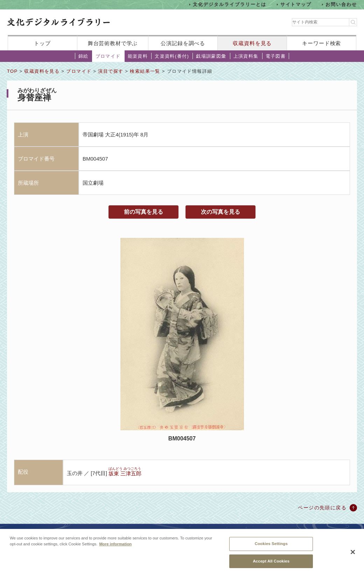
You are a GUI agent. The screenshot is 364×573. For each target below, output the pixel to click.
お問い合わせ (341, 4)
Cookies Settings (271, 547)
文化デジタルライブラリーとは (229, 4)
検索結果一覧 (145, 71)
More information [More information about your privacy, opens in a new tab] (115, 547)
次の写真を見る (220, 212)
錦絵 (83, 56)
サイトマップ (296, 4)
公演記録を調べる (183, 43)
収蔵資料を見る (252, 43)
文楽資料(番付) (172, 56)
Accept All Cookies (271, 564)
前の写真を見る (143, 212)
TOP (12, 71)
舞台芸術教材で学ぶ (113, 43)
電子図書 (276, 56)
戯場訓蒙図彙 (211, 56)
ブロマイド (108, 56)
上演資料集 (246, 56)
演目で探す (110, 71)
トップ (42, 43)
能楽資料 (138, 56)
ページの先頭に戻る (322, 507)
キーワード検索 (321, 43)
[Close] (352, 555)
